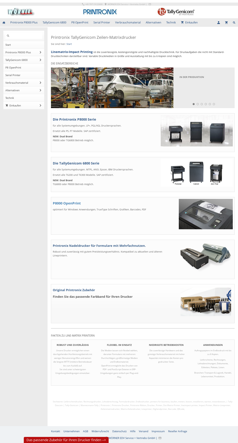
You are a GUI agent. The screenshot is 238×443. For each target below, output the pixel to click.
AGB (85, 431)
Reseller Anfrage (177, 431)
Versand (143, 431)
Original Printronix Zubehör (74, 290)
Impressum (158, 431)
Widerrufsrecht (100, 431)
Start (69, 44)
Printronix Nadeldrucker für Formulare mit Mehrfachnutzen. (99, 246)
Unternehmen (71, 431)
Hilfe (132, 431)
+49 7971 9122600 (92, 4)
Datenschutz (119, 431)
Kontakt (55, 431)
